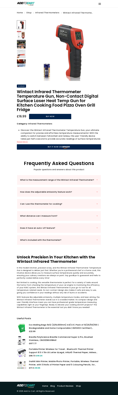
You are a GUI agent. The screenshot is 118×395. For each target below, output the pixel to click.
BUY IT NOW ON (59, 147)
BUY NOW (50, 116)
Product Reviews (65, 386)
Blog (52, 386)
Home (45, 386)
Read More (22, 141)
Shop (78, 386)
